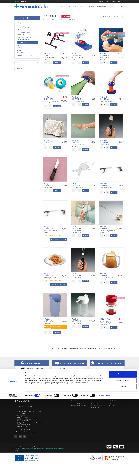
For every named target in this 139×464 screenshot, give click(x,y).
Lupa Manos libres (79, 185)
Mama (19, 45)
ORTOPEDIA (27, 18)
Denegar (123, 451)
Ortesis (19, 48)
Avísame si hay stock (58, 239)
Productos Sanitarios (25, 55)
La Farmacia (101, 6)
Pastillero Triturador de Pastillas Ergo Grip (51, 100)
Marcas (27, 62)
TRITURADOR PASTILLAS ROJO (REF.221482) (107, 321)
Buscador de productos (115, 1)
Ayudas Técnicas (23, 27)
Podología (21, 53)
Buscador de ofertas (96, 405)
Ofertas (83, 6)
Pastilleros (21, 50)
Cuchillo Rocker (51, 185)
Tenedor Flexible (79, 276)
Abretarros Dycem (107, 99)
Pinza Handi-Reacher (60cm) (107, 186)
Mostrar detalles (104, 460)
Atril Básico (51, 142)
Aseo (19, 30)
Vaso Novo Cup (79, 321)
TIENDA (74, 401)
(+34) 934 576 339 (21, 1)
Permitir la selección (123, 445)
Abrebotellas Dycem (79, 99)
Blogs (91, 6)
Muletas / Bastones (24, 37)
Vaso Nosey (51, 321)
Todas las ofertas (95, 403)
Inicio (62, 6)
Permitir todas (123, 439)
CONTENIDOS (114, 401)
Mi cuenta (102, 1)
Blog (110, 403)
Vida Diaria (22, 42)
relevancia (117, 16)
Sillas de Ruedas (23, 40)
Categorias (27, 23)
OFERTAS (93, 401)
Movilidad (21, 35)
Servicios (111, 405)
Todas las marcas (76, 403)
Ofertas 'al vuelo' (95, 407)
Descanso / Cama (23, 32)
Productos (72, 6)
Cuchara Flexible (107, 142)
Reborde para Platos (51, 276)
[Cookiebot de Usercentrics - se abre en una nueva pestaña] (12, 460)
